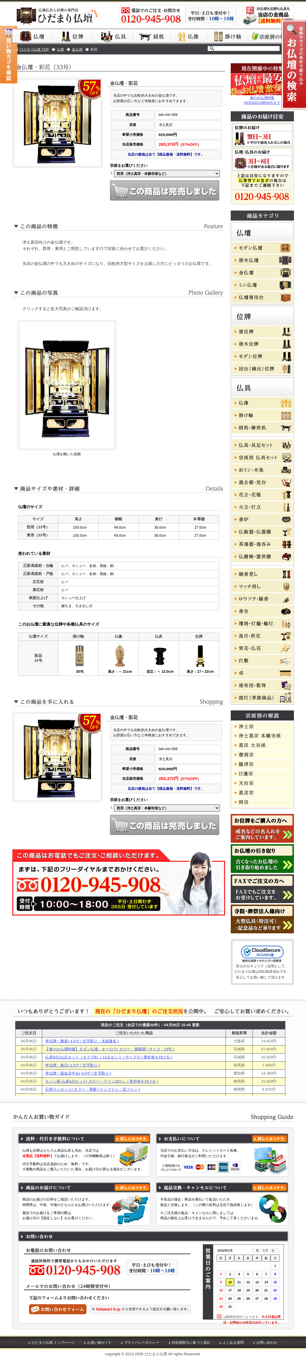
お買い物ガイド (99, 1343)
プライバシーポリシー (141, 1343)
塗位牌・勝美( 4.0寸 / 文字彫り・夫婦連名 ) (82, 1041)
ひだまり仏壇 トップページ (53, 1343)
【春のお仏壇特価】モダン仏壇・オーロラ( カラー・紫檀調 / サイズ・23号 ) (109, 1049)
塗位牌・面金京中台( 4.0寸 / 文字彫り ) (78, 1073)
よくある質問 (233, 1343)
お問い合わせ (266, 1343)
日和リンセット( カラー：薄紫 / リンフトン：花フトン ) (92, 1089)
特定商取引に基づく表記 (191, 1343)
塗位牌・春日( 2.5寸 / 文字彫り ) (72, 1065)
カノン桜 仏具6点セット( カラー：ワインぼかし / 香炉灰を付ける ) (101, 1081)
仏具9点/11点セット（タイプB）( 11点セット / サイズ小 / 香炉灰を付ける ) (108, 1057)
